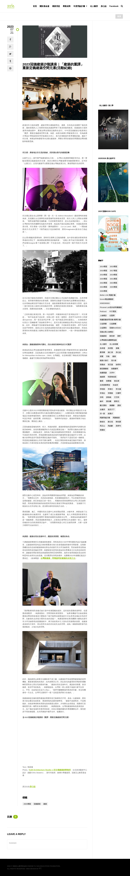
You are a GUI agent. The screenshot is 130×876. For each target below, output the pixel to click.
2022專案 (103, 283)
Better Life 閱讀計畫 (107, 295)
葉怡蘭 (108, 401)
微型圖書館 (104, 369)
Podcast (103, 311)
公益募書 (103, 324)
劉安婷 (112, 336)
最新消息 (56, 6)
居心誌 (103, 6)
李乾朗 (102, 389)
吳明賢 (110, 348)
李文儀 (118, 389)
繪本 (101, 401)
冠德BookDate (115, 328)
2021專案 (113, 279)
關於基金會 (44, 6)
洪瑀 (101, 397)
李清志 (102, 393)
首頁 (35, 6)
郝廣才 (110, 414)
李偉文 (110, 389)
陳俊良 (102, 422)
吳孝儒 (102, 348)
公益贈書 (112, 324)
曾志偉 (116, 381)
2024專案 (103, 287)
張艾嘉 (110, 365)
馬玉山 (102, 426)
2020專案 (103, 279)
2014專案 (103, 266)
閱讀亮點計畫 (105, 418)
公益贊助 (103, 328)
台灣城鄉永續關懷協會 (108, 340)
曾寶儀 (108, 381)
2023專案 (27, 804)
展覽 (101, 356)
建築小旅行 (104, 360)
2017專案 (113, 271)
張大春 (113, 360)
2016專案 (103, 271)
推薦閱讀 (103, 373)
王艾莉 (116, 397)
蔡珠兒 (116, 401)
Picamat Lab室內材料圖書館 (111, 307)
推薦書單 (114, 369)
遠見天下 (111, 409)
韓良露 (118, 422)
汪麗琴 (118, 393)
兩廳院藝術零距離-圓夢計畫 (110, 320)
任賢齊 (112, 316)
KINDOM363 (104, 303)
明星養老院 (112, 377)
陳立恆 (110, 422)
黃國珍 (102, 430)
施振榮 (102, 377)
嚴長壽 (102, 352)
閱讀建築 (116, 418)
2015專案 (113, 266)
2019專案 (113, 275)
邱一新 (102, 414)
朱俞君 (115, 385)
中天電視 (112, 311)
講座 (119, 405)
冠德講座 (37, 804)
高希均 (118, 426)
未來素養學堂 (105, 385)
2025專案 (113, 287)
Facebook (113, 6)
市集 (107, 356)
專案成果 (67, 6)
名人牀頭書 (113, 344)
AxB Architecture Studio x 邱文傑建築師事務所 (50, 770)
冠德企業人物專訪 (106, 332)
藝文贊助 (103, 405)
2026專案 (103, 291)
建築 (45, 804)
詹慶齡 (112, 405)
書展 (101, 381)
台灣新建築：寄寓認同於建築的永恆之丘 (58, 558)
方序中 (112, 373)
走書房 (102, 409)
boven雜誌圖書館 (106, 299)
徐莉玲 (118, 365)
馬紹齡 (110, 426)
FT (40, 869)
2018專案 (103, 275)
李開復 (110, 393)
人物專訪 (103, 316)
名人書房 (94, 6)
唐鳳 (117, 348)
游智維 (108, 397)
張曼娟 (102, 365)
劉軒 (119, 336)
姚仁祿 (110, 352)
